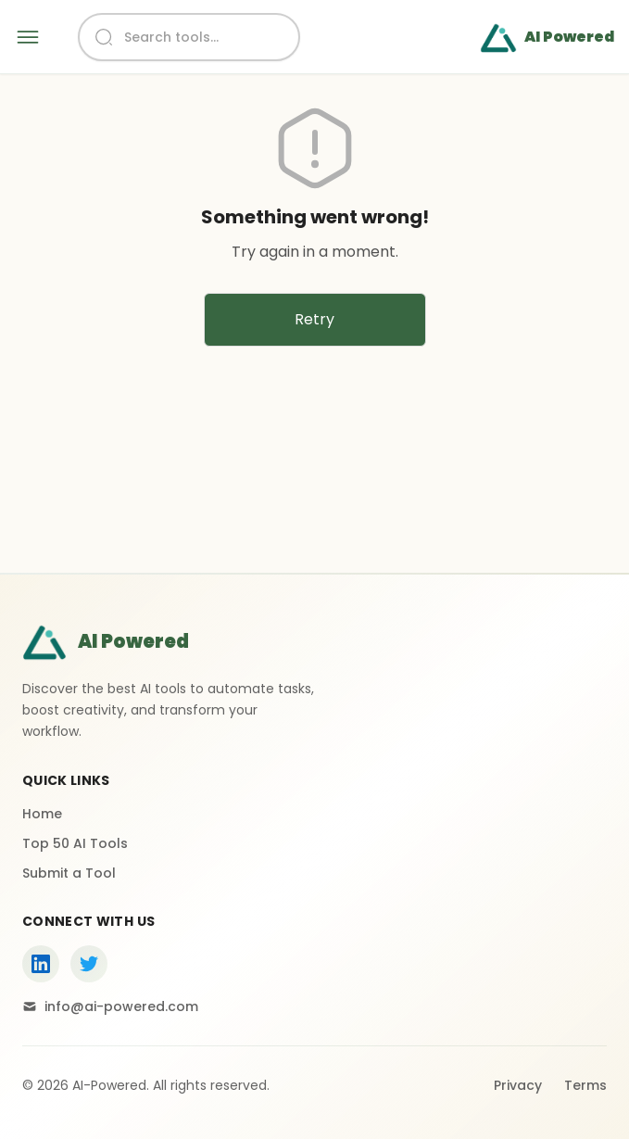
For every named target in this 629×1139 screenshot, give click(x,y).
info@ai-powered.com (110, 1006)
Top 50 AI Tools (75, 843)
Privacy (518, 1085)
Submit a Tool (69, 873)
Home (42, 813)
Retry (314, 319)
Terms (585, 1085)
